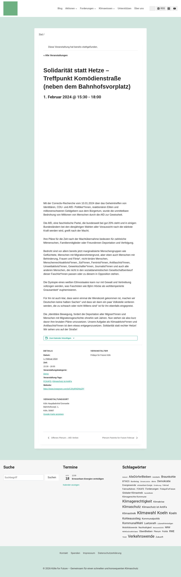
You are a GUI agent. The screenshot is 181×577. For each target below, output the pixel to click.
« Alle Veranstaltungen (55, 55)
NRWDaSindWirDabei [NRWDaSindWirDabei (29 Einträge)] (130, 532)
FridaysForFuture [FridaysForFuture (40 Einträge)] (167, 489)
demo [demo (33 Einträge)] (153, 481)
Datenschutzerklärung (109, 553)
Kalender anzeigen (71, 485)
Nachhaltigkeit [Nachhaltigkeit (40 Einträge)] (145, 527)
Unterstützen (124, 8)
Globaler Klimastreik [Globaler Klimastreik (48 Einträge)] (132, 493)
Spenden (75, 553)
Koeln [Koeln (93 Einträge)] (173, 513)
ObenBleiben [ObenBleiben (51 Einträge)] (145, 531)
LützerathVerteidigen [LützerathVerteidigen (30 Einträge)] (165, 524)
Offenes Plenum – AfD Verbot (66, 438)
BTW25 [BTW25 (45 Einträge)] (125, 481)
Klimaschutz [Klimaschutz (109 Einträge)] (131, 507)
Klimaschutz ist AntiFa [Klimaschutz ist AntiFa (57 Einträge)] (154, 507)
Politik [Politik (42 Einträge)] (165, 531)
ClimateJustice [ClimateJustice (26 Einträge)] (145, 481)
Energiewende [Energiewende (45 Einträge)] (129, 485)
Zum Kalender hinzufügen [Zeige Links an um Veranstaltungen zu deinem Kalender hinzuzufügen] (60, 338)
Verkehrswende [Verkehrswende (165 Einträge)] (141, 536)
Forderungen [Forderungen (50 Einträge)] (152, 489)
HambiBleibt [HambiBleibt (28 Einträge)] (148, 493)
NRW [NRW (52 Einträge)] (167, 527)
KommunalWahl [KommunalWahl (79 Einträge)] (132, 523)
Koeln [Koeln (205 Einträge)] (162, 512)
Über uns (139, 8)
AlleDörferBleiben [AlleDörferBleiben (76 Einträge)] (140, 476)
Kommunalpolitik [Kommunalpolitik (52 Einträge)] (151, 518)
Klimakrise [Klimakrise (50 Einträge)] (158, 501)
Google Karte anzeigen (53, 414)
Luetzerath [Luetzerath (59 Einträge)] (150, 523)
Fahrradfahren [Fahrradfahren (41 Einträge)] (128, 489)
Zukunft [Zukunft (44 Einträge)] (159, 537)
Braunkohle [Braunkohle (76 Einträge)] (168, 476)
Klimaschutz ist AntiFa (62, 381)
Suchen (52, 477)
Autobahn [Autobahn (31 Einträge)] (156, 477)
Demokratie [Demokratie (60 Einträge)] (164, 481)
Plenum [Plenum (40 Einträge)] (157, 531)
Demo (46, 374)
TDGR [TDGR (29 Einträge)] (124, 537)
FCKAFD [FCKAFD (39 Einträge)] (140, 489)
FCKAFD (47, 381)
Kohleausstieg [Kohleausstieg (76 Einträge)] (131, 518)
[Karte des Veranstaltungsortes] (123, 413)
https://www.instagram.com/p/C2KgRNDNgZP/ (63, 389)
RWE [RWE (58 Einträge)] (171, 531)
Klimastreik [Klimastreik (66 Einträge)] (129, 513)
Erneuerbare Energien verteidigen (88, 479)
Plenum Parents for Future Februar (117, 438)
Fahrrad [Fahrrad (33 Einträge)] (166, 485)
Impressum (89, 553)
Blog (60, 8)
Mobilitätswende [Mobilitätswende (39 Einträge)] (129, 527)
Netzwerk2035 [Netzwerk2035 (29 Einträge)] (158, 528)
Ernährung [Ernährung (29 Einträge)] (157, 485)
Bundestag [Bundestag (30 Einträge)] (135, 481)
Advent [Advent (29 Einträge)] (124, 477)
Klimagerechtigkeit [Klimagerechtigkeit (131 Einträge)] (137, 501)
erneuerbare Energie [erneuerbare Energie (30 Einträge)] (144, 485)
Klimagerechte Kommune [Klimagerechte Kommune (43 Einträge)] (134, 496)
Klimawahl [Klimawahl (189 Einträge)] (146, 512)
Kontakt (64, 553)
